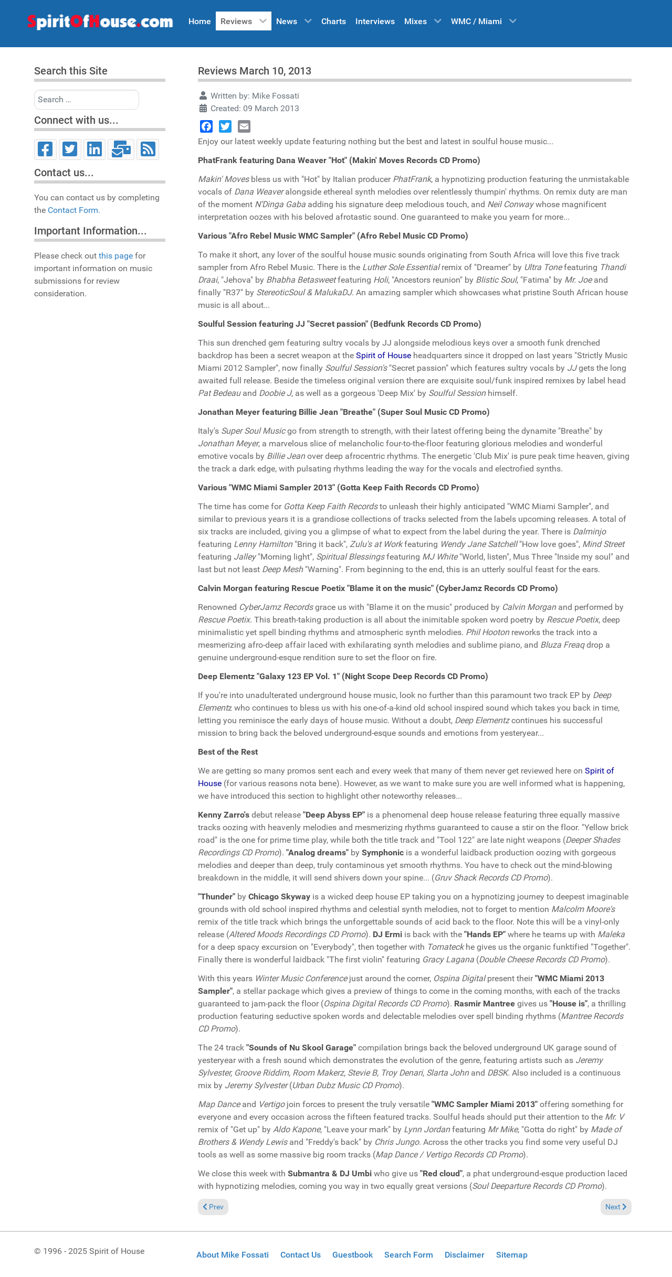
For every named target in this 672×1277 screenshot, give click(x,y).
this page (116, 256)
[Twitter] (70, 149)
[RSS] (147, 149)
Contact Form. (74, 210)
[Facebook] (45, 149)
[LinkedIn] (94, 149)
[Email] (121, 149)
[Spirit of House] (100, 24)
